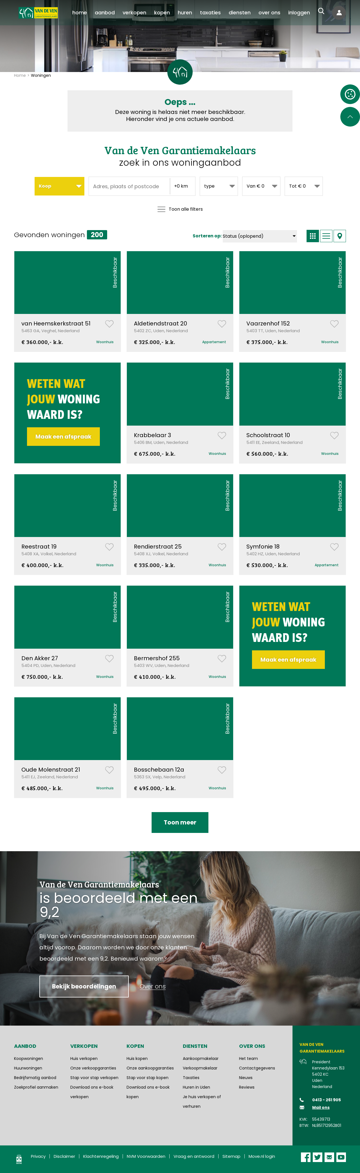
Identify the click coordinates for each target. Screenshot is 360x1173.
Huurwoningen (28, 1068)
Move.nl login (262, 1156)
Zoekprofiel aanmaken (36, 1087)
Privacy (38, 1156)
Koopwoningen (28, 1058)
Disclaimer (64, 1156)
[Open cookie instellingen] (350, 94)
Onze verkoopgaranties (93, 1068)
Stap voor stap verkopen (94, 1077)
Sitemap (231, 1156)
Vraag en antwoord (194, 1156)
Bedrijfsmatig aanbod (35, 1077)
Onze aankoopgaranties (150, 1068)
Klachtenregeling (101, 1156)
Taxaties (191, 1077)
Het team (248, 1058)
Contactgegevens (257, 1068)
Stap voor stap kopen (147, 1077)
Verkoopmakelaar (200, 1068)
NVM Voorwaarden (146, 1156)
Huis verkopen (84, 1058)
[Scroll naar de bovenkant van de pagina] (350, 117)
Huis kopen (137, 1058)
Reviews (247, 1087)
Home (20, 75)
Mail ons (321, 1107)
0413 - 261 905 (326, 1100)
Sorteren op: (207, 236)
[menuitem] (79, 12)
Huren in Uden (196, 1087)
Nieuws (246, 1077)
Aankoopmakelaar (201, 1058)
